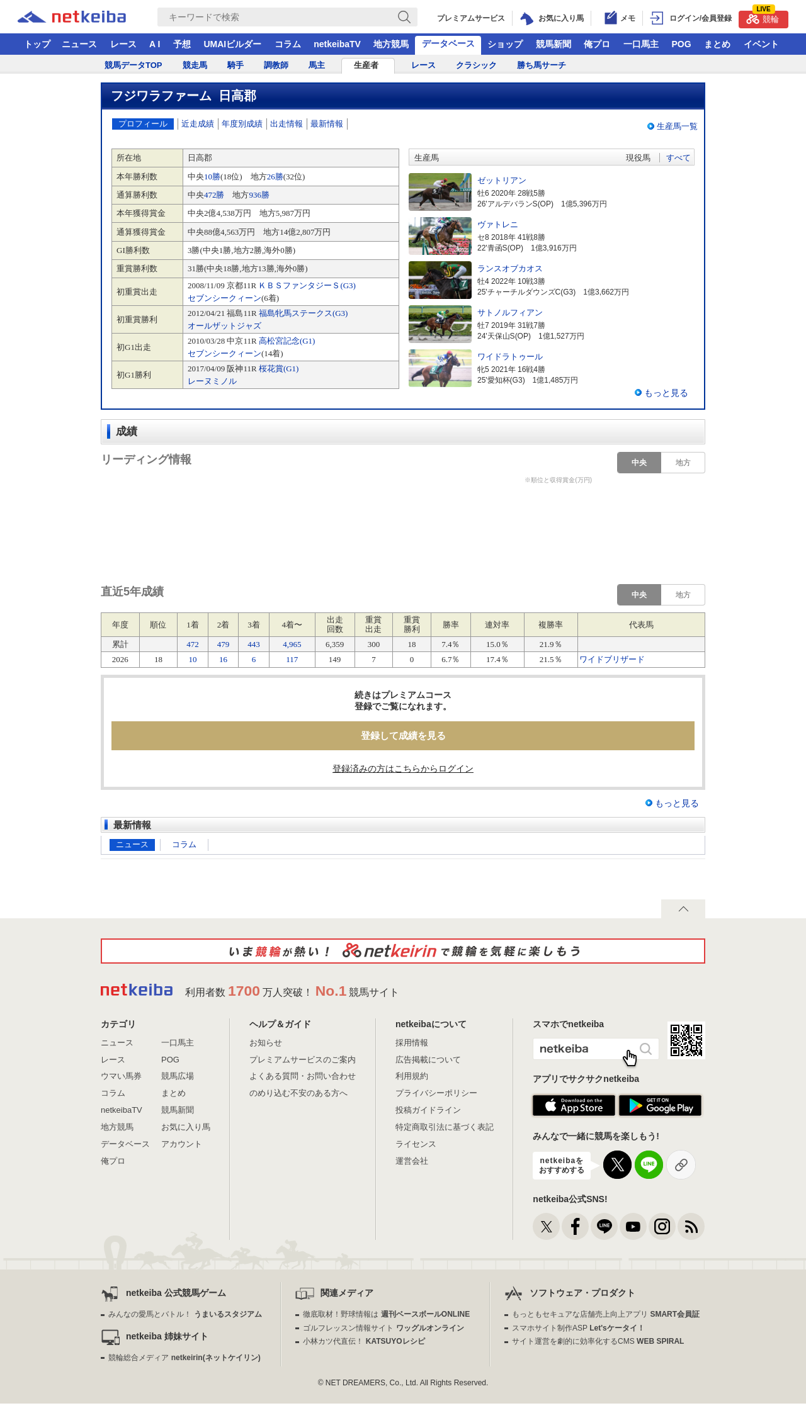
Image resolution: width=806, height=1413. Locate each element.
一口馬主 (641, 44)
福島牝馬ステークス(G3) (303, 313)
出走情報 (286, 123)
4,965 (292, 644)
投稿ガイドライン (428, 1110)
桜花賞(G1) (279, 368)
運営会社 (411, 1161)
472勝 (214, 195)
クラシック (476, 65)
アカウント (181, 1144)
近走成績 (197, 123)
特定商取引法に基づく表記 (444, 1127)
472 (192, 644)
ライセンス (415, 1144)
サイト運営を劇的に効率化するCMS (598, 1341)
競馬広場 (177, 1076)
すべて (678, 157)
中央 (639, 462)
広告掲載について (428, 1059)
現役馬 (638, 157)
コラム (288, 44)
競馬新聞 (553, 44)
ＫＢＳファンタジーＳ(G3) (307, 285)
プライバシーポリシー (436, 1093)
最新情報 (326, 123)
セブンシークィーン (224, 298)
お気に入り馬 (185, 1127)
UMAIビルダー (232, 44)
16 (223, 659)
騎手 (235, 65)
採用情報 (411, 1042)
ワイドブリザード (612, 659)
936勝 (259, 195)
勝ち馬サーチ (541, 65)
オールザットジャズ (224, 325)
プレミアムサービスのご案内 (302, 1059)
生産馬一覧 (677, 126)
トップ (37, 44)
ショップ (505, 44)
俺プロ (597, 44)
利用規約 (411, 1076)
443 (253, 644)
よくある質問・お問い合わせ (302, 1076)
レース (123, 44)
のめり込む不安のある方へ (298, 1093)
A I (154, 44)
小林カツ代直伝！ (363, 1341)
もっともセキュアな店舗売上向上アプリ (606, 1314)
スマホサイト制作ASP (578, 1328)
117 (292, 659)
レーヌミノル (212, 381)
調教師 (276, 65)
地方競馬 (391, 44)
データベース (448, 43)
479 (223, 644)
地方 (683, 462)
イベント (761, 44)
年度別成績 (242, 123)
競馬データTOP (133, 65)
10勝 (212, 176)
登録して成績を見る (403, 735)
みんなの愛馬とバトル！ (184, 1314)
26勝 (275, 176)
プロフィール (142, 123)
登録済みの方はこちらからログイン (403, 768)
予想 (182, 44)
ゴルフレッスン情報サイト (383, 1328)
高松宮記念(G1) (287, 341)
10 (193, 659)
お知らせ (265, 1042)
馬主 (317, 65)
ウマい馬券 (121, 1076)
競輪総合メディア (184, 1357)
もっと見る (666, 393)
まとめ (717, 44)
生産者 (366, 65)
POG (681, 44)
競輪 (762, 17)
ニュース (79, 44)
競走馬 (195, 65)
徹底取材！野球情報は (386, 1314)
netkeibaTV (337, 44)
